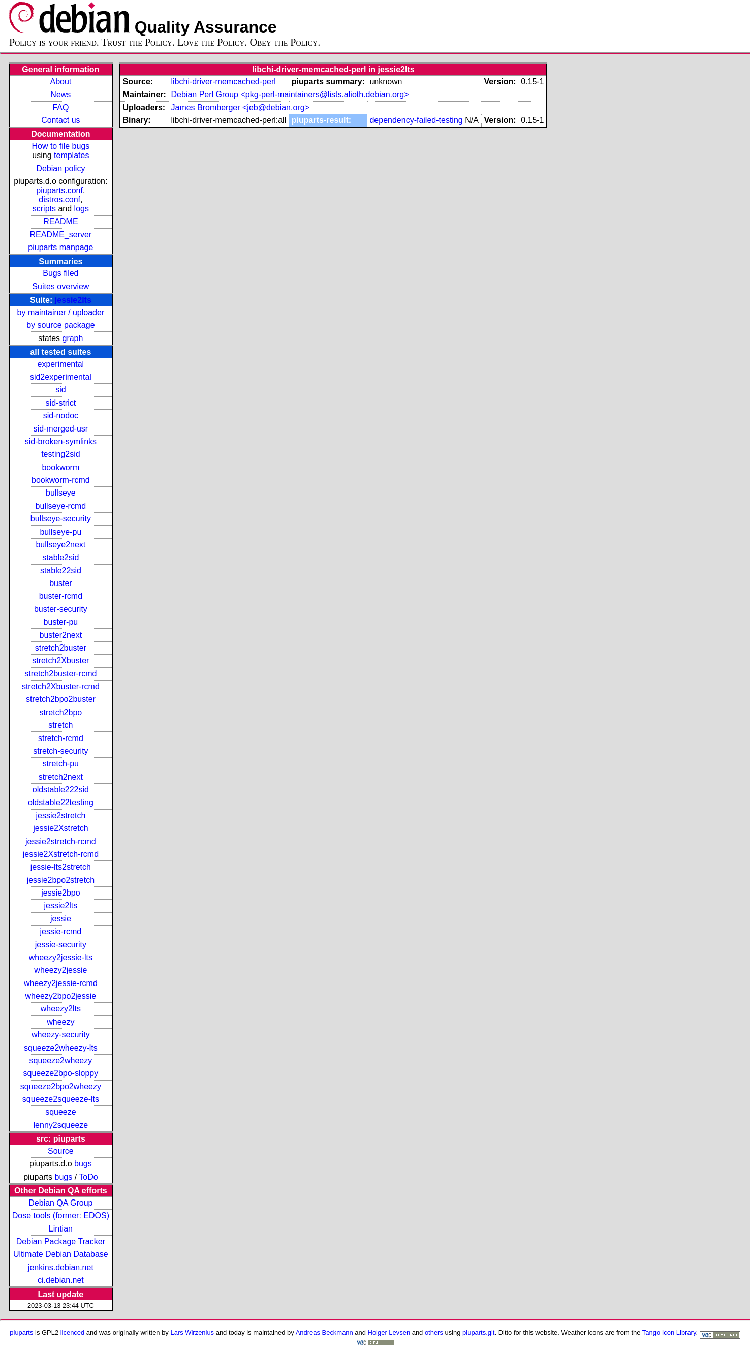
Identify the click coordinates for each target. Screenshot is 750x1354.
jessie (60, 918)
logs (81, 208)
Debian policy (60, 168)
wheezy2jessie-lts (60, 957)
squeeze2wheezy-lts (61, 1047)
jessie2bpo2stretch (61, 880)
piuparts (21, 1332)
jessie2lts (73, 300)
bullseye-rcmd (61, 506)
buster (60, 583)
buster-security (60, 609)
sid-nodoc (60, 415)
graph (72, 338)
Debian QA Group (60, 1202)
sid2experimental (60, 377)
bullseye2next (60, 544)
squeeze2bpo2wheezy (60, 1086)
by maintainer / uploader (61, 312)
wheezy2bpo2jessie (61, 996)
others (434, 1332)
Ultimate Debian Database (60, 1254)
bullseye (61, 492)
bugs (83, 1163)
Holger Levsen (389, 1332)
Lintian (61, 1228)
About (60, 81)
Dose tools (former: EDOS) (60, 1215)
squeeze (60, 1111)
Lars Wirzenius (192, 1332)
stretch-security (60, 751)
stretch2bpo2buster (61, 699)
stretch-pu (61, 763)
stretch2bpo (61, 712)
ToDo (88, 1177)
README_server (60, 234)
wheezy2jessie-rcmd (61, 983)
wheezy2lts (61, 1008)
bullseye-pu (60, 532)
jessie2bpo (60, 892)
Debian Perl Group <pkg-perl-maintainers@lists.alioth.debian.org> (290, 94)
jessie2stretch (60, 815)
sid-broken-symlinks (61, 441)
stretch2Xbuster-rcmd (61, 686)
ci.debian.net (61, 1280)
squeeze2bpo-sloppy (61, 1073)
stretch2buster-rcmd (60, 673)
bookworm (60, 467)
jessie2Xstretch (60, 828)
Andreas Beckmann (324, 1332)
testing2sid (60, 454)
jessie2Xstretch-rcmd (61, 854)
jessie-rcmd (60, 931)
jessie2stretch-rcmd (60, 841)
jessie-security (60, 944)
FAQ (60, 107)
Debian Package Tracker (60, 1241)
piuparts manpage (60, 247)
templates (71, 155)
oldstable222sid (61, 789)
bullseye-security (60, 518)
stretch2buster (60, 647)
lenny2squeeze (61, 1125)
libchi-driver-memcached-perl (223, 81)
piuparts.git (478, 1332)
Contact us (60, 120)
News (60, 94)
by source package (60, 325)
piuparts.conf (59, 190)
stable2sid (60, 557)
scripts (44, 208)
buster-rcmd (60, 596)
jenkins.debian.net (60, 1267)
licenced (72, 1332)
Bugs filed (60, 273)
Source (61, 1151)
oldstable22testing (60, 802)
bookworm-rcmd (61, 480)
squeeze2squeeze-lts (60, 1099)
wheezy (60, 1022)
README (60, 221)
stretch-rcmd (60, 738)
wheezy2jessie (60, 970)
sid (60, 389)
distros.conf (59, 199)
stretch (60, 725)
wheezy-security (61, 1034)
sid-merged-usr (61, 428)
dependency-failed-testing (415, 120)
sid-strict (61, 402)
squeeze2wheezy (60, 1060)
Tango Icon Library (669, 1332)
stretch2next (61, 777)
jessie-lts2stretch (60, 867)
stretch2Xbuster (60, 660)
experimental (61, 364)
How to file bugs (60, 146)
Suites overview (60, 286)
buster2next (61, 635)
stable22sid (60, 570)
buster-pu (61, 622)
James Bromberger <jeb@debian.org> (240, 107)
